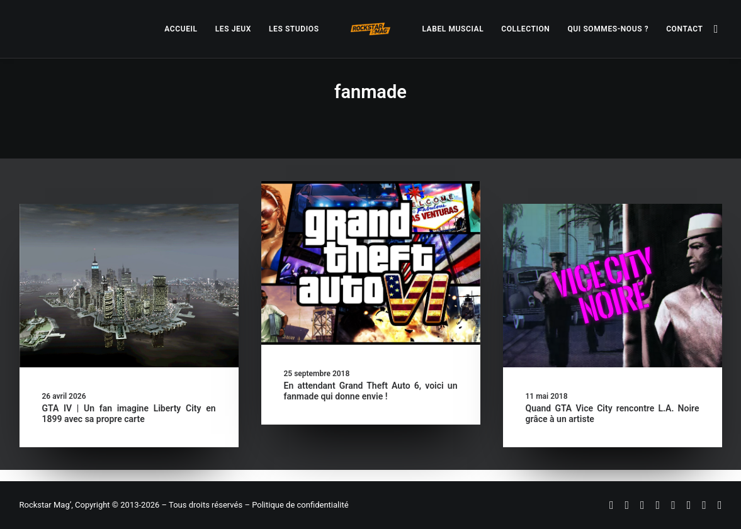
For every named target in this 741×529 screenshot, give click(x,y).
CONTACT (684, 29)
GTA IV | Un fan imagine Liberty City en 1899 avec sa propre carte (129, 413)
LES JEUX (233, 29)
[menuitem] (181, 29)
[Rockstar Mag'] (371, 29)
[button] (716, 29)
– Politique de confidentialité (296, 505)
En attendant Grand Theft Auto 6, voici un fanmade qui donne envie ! (371, 391)
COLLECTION (525, 29)
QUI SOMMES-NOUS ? (607, 29)
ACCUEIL (180, 29)
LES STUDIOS (294, 29)
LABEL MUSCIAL (453, 29)
